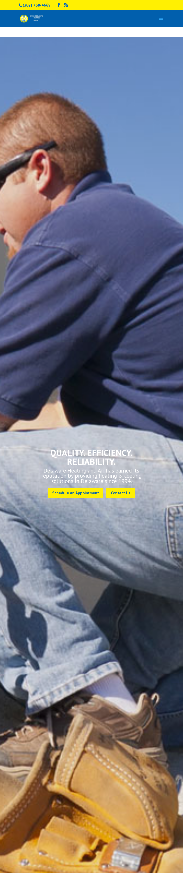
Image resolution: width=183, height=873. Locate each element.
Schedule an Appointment (75, 493)
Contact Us (120, 493)
